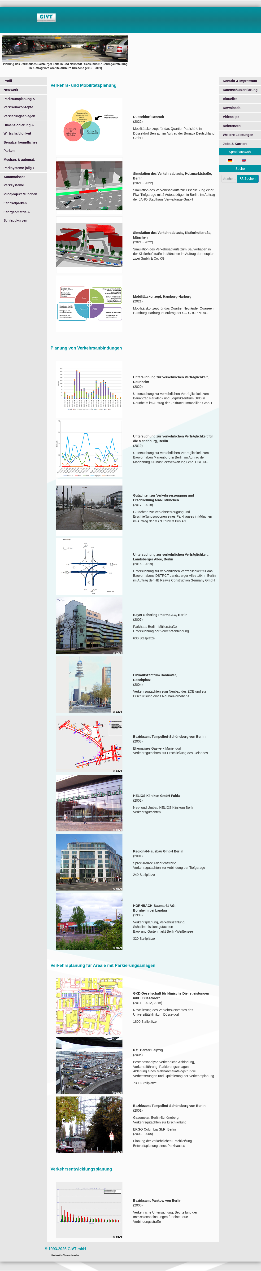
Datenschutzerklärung (240, 90)
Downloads (231, 108)
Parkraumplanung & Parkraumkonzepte (19, 103)
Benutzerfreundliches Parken (20, 146)
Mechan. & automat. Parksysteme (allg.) (19, 164)
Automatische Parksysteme (15, 181)
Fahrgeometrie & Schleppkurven (17, 216)
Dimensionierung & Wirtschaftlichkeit (19, 129)
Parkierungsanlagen (19, 116)
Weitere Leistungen (238, 135)
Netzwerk (11, 90)
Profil (8, 81)
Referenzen (231, 126)
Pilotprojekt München (20, 194)
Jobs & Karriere (235, 144)
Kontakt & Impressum (240, 81)
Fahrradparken (15, 203)
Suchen (248, 178)
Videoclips (231, 117)
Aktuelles (230, 99)
